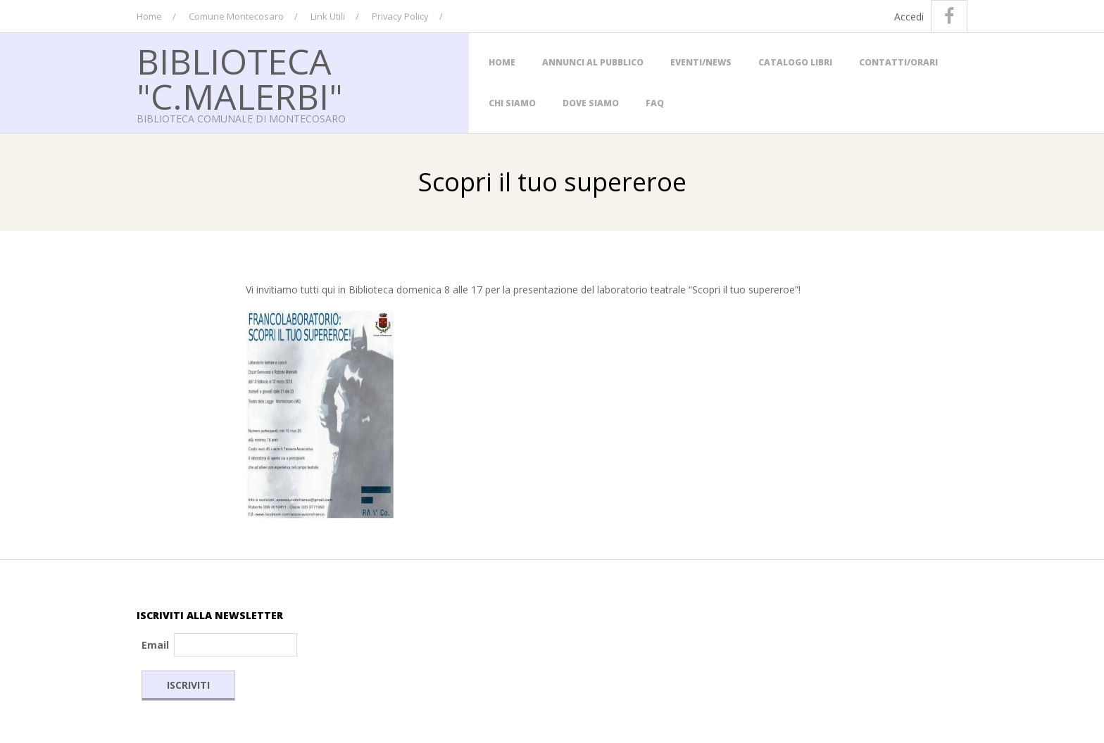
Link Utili (327, 16)
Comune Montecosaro (236, 16)
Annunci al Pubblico (593, 62)
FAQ (655, 103)
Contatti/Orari (898, 62)
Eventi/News (701, 62)
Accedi (909, 16)
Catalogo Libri (795, 62)
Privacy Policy (400, 16)
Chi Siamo (512, 103)
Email (155, 645)
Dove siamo (591, 103)
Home (149, 16)
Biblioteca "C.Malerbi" (240, 78)
